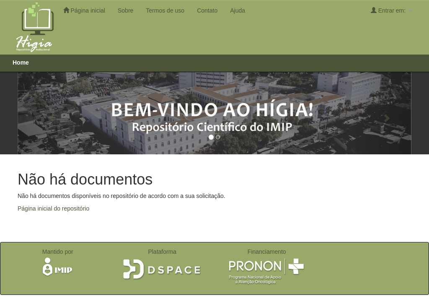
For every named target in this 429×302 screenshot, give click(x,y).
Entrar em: (391, 10)
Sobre (125, 10)
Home (21, 62)
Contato (207, 10)
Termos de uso (165, 10)
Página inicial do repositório (53, 208)
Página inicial (84, 10)
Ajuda (237, 10)
